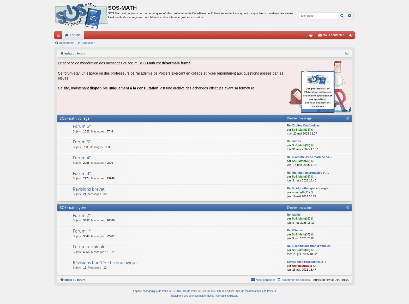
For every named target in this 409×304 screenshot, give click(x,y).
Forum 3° (82, 173)
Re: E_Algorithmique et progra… (309, 188)
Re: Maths (294, 214)
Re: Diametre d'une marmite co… (309, 157)
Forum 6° (82, 126)
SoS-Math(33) (301, 176)
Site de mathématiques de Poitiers (256, 291)
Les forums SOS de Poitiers (218, 291)
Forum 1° (82, 231)
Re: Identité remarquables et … (308, 172)
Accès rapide (59, 36)
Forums (75, 35)
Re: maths (294, 141)
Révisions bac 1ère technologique (105, 262)
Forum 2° (82, 215)
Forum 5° (82, 142)
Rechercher (66, 42)
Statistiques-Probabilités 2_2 (306, 261)
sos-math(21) (301, 192)
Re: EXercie (295, 230)
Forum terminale (89, 247)
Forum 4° (82, 158)
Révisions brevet (89, 189)
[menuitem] (311, 35)
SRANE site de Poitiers (186, 291)
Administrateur (302, 265)
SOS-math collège (74, 118)
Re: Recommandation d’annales (308, 245)
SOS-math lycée (73, 207)
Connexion (88, 42)
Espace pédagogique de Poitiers (152, 291)
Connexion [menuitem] (352, 36)
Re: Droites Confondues (303, 125)
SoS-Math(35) (301, 129)
